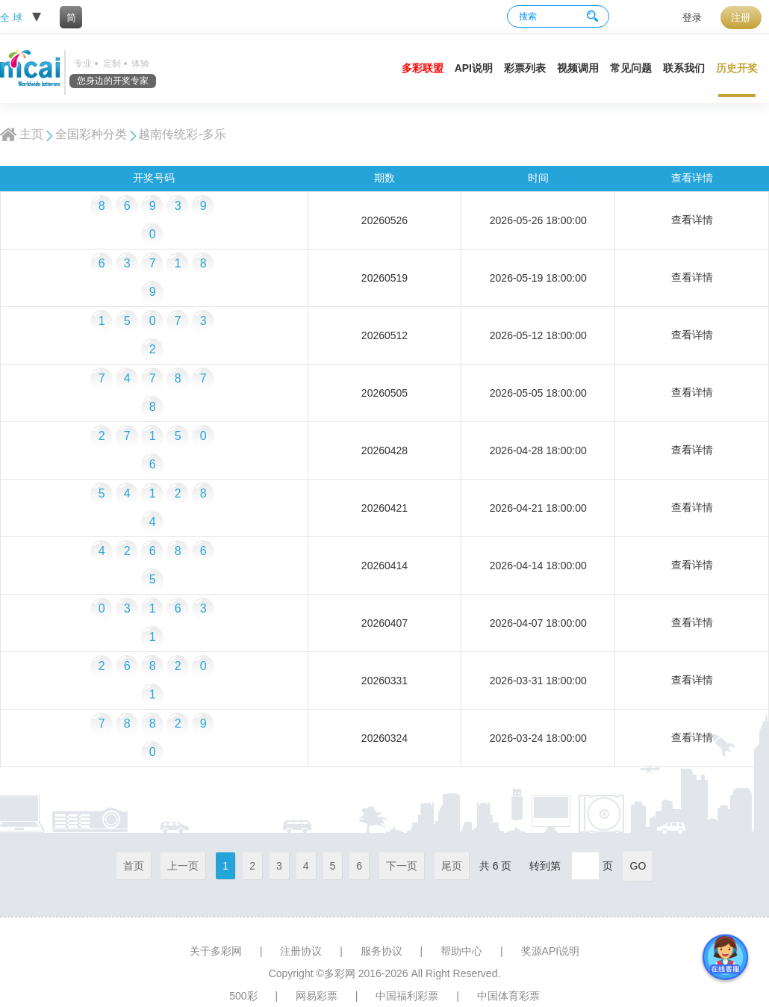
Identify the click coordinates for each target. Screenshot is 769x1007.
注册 (740, 17)
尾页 (451, 866)
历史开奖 (737, 68)
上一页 (183, 866)
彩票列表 (525, 68)
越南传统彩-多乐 (181, 134)
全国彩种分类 (91, 134)
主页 (31, 134)
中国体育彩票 (508, 996)
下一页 (401, 866)
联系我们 (684, 68)
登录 (692, 17)
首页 (133, 866)
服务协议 (381, 951)
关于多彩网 (216, 951)
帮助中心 (461, 951)
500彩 (243, 996)
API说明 (474, 68)
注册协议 (301, 951)
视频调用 (578, 68)
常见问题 (631, 68)
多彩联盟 (422, 68)
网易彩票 (316, 996)
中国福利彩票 (407, 996)
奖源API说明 (550, 951)
